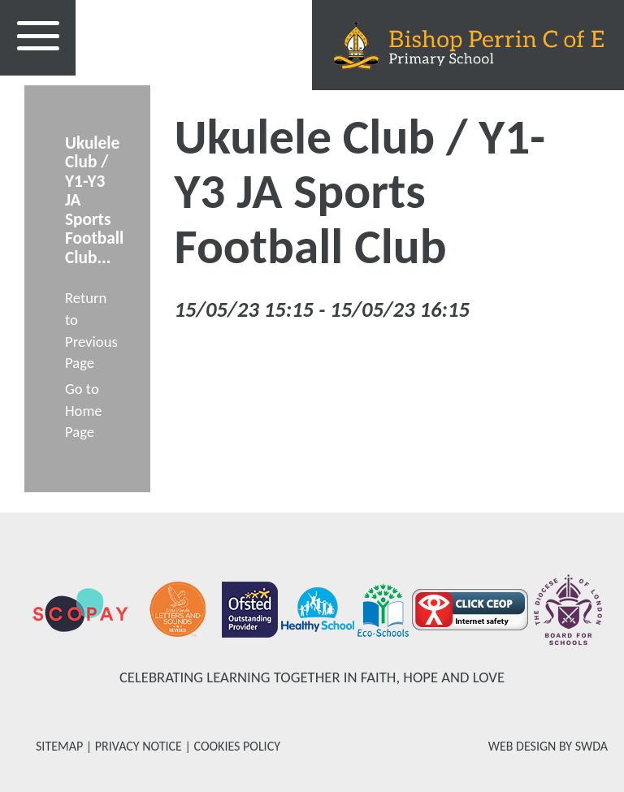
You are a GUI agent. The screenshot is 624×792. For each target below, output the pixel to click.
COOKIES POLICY (236, 746)
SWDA (591, 746)
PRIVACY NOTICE (138, 746)
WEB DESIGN (522, 746)
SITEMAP (59, 746)
